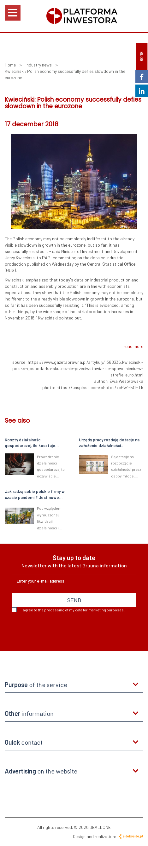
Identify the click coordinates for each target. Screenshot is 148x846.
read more (133, 346)
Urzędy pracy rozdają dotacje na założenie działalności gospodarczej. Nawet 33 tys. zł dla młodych (109, 443)
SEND (74, 600)
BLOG (141, 56)
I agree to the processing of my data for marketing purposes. (68, 609)
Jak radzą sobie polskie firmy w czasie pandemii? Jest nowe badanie (35, 494)
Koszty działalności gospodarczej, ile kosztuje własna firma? (30, 443)
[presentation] (60, 629)
